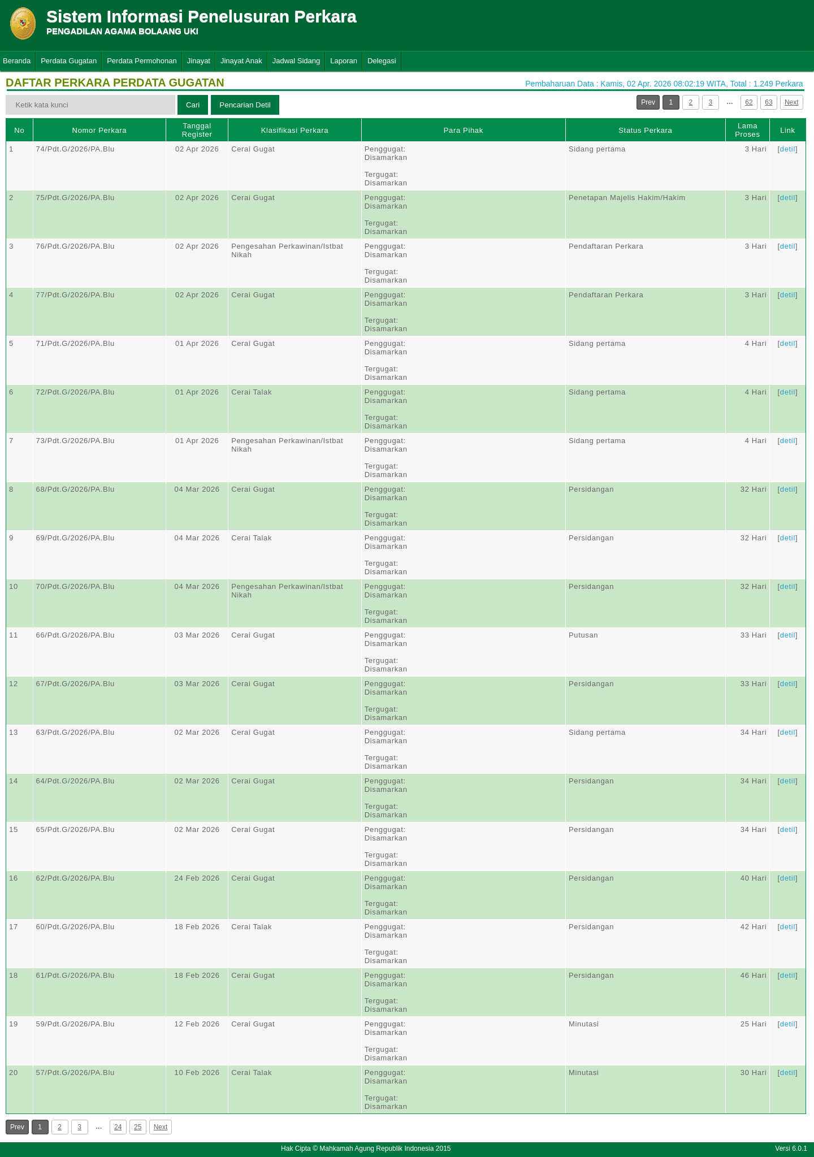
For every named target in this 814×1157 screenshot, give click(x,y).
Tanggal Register (197, 130)
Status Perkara (645, 130)
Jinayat (198, 61)
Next (792, 102)
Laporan (343, 61)
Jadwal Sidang (296, 61)
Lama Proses (747, 130)
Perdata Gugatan (69, 61)
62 (748, 102)
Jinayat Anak (241, 61)
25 (137, 1127)
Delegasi (381, 61)
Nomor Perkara (99, 130)
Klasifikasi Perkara (294, 130)
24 (118, 1127)
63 (768, 102)
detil (787, 149)
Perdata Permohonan (142, 61)
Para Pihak (463, 130)
